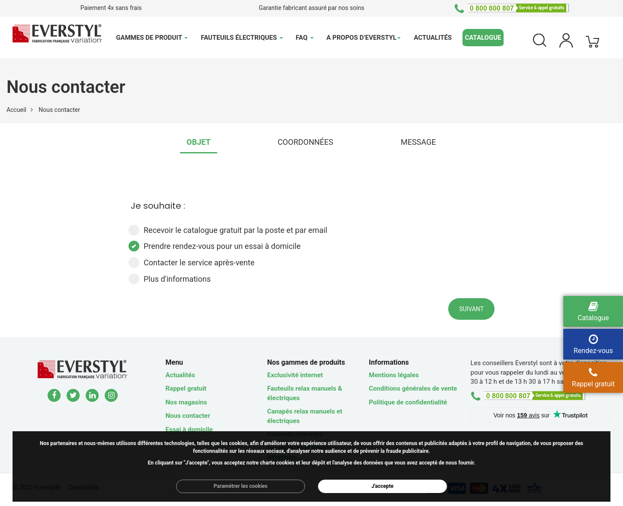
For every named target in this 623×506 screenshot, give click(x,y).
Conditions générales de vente (413, 388)
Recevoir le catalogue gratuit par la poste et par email (227, 230)
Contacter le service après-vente (191, 262)
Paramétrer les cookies (241, 486)
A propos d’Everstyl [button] (364, 37)
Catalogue (483, 37)
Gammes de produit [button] (152, 37)
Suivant (471, 309)
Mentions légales (394, 375)
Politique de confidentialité (408, 402)
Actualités (433, 37)
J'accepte (383, 486)
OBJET (198, 141)
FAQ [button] (305, 37)
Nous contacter (188, 416)
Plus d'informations (169, 279)
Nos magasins (186, 402)
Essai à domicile (189, 429)
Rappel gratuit (186, 388)
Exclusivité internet (295, 375)
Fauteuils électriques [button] (242, 37)
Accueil (16, 109)
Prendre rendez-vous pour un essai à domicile (214, 246)
